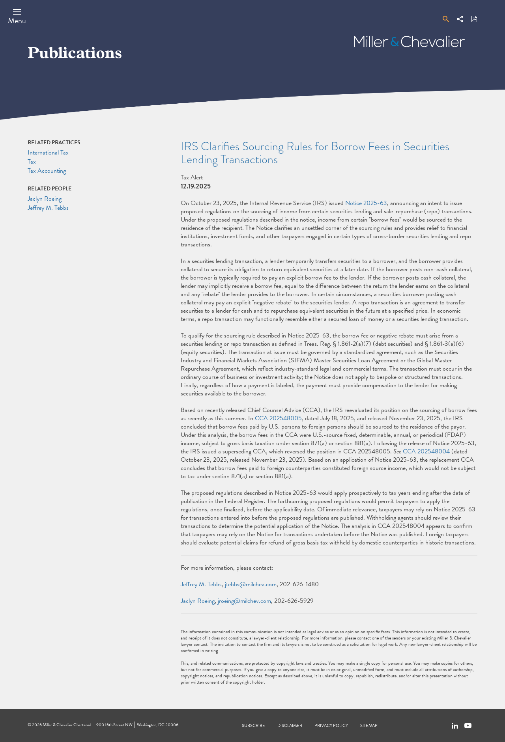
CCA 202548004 (426, 451)
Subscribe (253, 725)
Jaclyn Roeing (198, 601)
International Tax (48, 152)
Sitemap (369, 725)
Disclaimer (289, 725)
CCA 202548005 (278, 418)
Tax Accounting (47, 170)
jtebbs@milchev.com (251, 584)
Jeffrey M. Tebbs (201, 584)
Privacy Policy (331, 725)
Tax (32, 161)
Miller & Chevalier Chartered (67, 724)
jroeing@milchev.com (244, 601)
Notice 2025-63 (366, 203)
